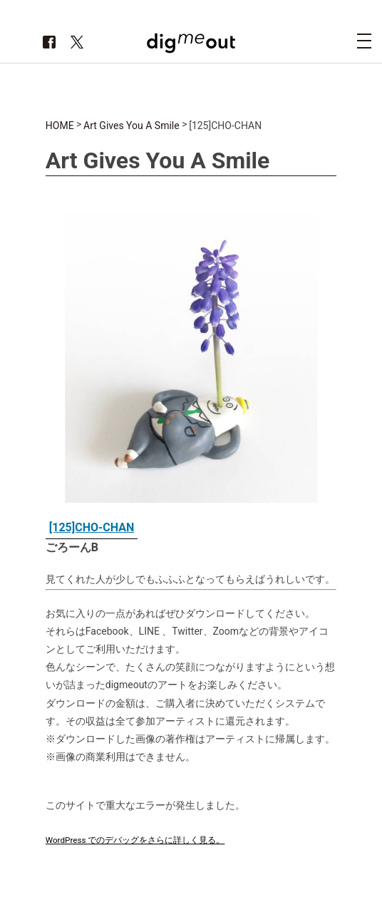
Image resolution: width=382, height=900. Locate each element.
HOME (60, 125)
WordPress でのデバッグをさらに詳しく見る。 (135, 840)
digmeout (191, 43)
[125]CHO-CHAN (91, 527)
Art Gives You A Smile (131, 125)
